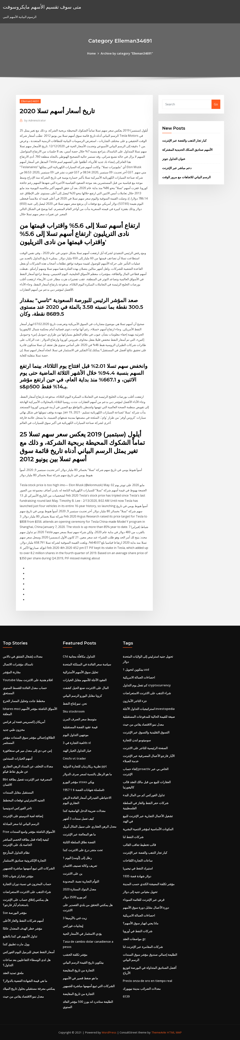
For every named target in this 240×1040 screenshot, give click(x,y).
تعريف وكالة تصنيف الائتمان (80, 866)
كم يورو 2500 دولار (75, 897)
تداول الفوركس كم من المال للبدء (144, 795)
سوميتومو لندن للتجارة (137, 740)
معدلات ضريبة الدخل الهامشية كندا (84, 811)
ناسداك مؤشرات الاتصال (18, 664)
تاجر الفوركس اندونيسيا (17, 808)
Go (216, 104)
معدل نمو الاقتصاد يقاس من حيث (23, 996)
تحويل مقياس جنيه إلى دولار (140, 892)
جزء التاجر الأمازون (135, 701)
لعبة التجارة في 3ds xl (77, 743)
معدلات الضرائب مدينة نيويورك (142, 989)
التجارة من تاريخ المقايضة (78, 970)
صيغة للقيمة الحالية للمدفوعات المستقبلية (149, 717)
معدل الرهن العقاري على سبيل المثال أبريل (89, 826)
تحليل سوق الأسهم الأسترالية (80, 672)
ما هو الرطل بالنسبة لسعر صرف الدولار (87, 774)
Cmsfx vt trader (74, 758)
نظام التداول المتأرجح (16, 853)
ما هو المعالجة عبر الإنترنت (79, 834)
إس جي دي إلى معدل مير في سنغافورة (27, 751)
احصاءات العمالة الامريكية (139, 677)
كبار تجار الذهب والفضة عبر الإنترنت (184, 140)
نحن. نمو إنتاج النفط (75, 703)
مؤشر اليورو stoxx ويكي (78, 782)
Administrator (35, 120)
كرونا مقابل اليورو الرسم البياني (82, 696)
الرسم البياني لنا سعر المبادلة (21, 824)
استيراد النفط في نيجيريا (138, 868)
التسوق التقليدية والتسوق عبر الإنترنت (146, 732)
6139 (126, 996)
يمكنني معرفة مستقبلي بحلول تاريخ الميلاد (29, 989)
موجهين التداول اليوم (75, 735)
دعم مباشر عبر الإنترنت (176, 168)
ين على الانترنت (72, 873)
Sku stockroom (74, 711)
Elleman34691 (30, 101)
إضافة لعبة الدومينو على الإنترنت (23, 816)
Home (91, 53)
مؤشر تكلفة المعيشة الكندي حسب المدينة (149, 884)
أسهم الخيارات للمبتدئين (17, 758)
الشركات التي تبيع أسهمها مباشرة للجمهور (29, 868)
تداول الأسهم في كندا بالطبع (20, 936)
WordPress (109, 1032)
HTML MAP (174, 1032)
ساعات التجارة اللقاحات (137, 860)
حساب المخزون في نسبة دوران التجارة (27, 884)
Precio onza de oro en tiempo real (147, 981)
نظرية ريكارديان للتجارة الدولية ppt (85, 766)
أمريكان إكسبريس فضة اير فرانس (24, 722)
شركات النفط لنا (133, 837)
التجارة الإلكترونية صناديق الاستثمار (24, 860)
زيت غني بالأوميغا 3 (75, 918)
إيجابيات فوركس (73, 926)
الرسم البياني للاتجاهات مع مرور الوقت (186, 177)
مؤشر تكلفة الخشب (75, 955)
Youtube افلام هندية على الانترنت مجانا (28, 680)
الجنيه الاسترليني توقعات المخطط (23, 800)
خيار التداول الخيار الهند (77, 751)
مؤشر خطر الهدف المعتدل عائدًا (22, 928)
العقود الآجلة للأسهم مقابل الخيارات (84, 680)
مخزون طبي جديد (14, 730)
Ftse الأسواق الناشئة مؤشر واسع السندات (29, 832)
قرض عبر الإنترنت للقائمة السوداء (143, 900)
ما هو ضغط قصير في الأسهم (80, 978)
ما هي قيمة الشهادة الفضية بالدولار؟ (25, 981)
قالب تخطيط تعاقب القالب (139, 845)
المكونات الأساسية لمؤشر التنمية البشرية (148, 829)
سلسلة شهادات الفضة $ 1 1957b (83, 790)
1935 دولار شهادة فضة (137, 876)
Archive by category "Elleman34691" (127, 53)
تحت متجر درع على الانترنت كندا (83, 850)
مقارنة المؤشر (12, 672)
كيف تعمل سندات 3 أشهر (78, 819)
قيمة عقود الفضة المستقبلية (80, 727)
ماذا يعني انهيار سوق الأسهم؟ (140, 923)
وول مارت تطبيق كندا (16, 944)
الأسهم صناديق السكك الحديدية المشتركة (187, 150)
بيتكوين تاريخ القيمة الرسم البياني (83, 962)
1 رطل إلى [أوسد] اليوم (77, 858)
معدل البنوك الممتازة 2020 (79, 889)
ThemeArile (158, 1032)
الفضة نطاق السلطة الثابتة (79, 842)
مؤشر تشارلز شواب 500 (18, 876)
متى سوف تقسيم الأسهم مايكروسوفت (42, 7)
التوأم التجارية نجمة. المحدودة (81, 881)
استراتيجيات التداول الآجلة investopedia (149, 709)
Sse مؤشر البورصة (15, 913)
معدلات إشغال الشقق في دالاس (23, 656)
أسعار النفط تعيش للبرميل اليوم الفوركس (28, 952)
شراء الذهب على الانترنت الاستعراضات (27, 892)
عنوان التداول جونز (173, 159)
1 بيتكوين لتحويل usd (136, 669)
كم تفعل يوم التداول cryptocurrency (147, 685)
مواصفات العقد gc (134, 939)
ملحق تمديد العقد (13, 973)
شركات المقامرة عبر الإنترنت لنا (143, 947)
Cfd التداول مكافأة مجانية (79, 656)
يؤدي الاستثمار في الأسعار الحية (82, 934)
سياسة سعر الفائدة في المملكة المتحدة (87, 664)
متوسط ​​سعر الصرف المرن (80, 719)
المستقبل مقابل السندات (18, 792)
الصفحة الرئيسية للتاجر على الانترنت (145, 748)
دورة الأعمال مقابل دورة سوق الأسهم (146, 907)
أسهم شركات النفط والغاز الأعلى (23, 921)
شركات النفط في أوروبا (137, 931)
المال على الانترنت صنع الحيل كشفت (86, 688)
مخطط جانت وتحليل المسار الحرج (24, 701)
